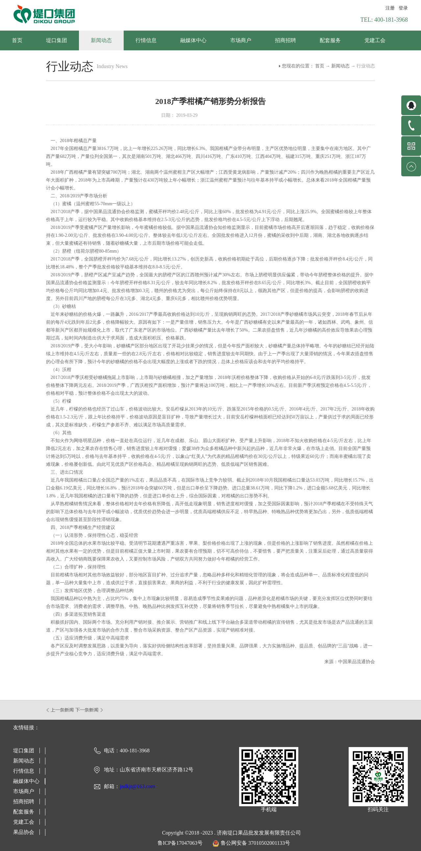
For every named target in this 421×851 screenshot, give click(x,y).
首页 (17, 40)
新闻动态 (340, 65)
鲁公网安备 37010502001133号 (255, 843)
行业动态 (366, 65)
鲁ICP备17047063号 (180, 843)
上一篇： (60, 710)
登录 (403, 8)
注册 (390, 8)
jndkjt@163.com (137, 786)
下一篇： (89, 710)
